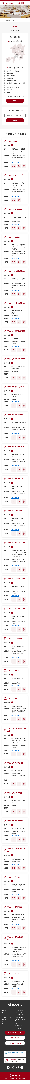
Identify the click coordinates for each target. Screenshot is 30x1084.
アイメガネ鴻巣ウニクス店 (16, 359)
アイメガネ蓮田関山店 (14, 907)
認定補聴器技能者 (11, 80)
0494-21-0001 (15, 780)
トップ (3, 20)
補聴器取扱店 (9, 73)
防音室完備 (9, 92)
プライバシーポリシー (20, 1025)
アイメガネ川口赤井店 (14, 793)
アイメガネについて (19, 1010)
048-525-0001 (15, 402)
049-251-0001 (15, 498)
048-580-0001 (15, 685)
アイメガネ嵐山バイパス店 (16, 609)
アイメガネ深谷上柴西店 (15, 415)
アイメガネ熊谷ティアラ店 (16, 387)
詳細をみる (7, 145)
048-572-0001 (15, 434)
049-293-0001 (15, 750)
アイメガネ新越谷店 (13, 877)
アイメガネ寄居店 (13, 670)
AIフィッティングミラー (12, 87)
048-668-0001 (15, 162)
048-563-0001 (15, 988)
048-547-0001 (15, 374)
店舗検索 (8, 20)
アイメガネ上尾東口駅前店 (16, 303)
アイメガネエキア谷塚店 (15, 821)
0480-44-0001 (15, 961)
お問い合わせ (17, 1023)
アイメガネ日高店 (13, 698)
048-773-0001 (15, 318)
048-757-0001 (15, 290)
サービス (4, 1021)
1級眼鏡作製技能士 (11, 76)
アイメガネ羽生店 (13, 973)
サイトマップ (17, 1028)
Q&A (3, 1023)
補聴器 (3, 1014)
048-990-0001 (15, 894)
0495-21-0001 (15, 466)
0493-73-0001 (15, 658)
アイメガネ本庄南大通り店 (16, 447)
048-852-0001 (15, 224)
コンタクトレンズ (6, 1017)
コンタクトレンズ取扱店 (12, 71)
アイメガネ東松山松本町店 (16, 579)
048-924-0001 (15, 836)
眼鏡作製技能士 (10, 78)
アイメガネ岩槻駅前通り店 (16, 271)
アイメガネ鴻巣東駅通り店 (16, 331)
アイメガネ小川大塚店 (14, 638)
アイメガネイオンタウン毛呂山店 (16, 729)
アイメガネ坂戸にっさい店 (16, 543)
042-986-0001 (15, 715)
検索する (15, 101)
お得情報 (4, 1019)
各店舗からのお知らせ (20, 1017)
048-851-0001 (15, 196)
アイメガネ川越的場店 (14, 511)
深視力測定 (9, 90)
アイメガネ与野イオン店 (15, 175)
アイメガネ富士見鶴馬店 (15, 479)
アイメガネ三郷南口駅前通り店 (16, 850)
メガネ (3, 1012)
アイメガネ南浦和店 (13, 237)
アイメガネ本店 (12, 141)
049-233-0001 (15, 530)
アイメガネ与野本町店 (14, 209)
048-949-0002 (15, 864)
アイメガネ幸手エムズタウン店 (16, 938)
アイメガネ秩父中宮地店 (15, 763)
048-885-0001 (15, 258)
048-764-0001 (15, 924)
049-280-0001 (15, 566)
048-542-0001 (15, 346)
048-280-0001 (15, 808)
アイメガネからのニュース (21, 1014)
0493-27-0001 (15, 596)
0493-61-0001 (15, 626)
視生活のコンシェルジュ (20, 1012)
